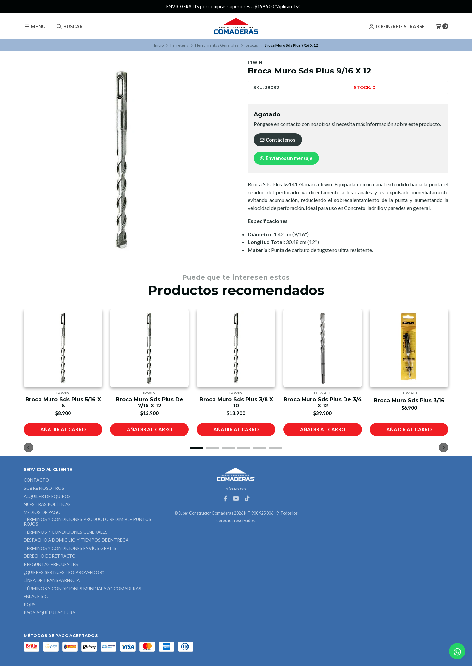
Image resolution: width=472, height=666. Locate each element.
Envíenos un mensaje (285, 158)
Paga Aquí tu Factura (49, 613)
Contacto (36, 480)
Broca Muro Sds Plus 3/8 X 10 (236, 402)
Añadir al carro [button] (63, 429)
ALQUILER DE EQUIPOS (47, 496)
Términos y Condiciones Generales (66, 532)
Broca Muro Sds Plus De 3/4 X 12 (323, 402)
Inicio (159, 45)
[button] (196, 448)
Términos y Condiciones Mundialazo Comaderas (82, 589)
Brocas (252, 45)
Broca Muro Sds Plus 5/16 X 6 (63, 402)
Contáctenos (277, 140)
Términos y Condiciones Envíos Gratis (70, 548)
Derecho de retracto (50, 556)
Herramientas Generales (217, 45)
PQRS (30, 605)
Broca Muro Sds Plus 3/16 (409, 400)
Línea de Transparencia (52, 580)
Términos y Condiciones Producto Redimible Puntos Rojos (87, 521)
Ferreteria (179, 45)
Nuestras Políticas (47, 504)
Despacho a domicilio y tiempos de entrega (76, 540)
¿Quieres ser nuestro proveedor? (64, 573)
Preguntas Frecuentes (51, 564)
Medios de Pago (42, 512)
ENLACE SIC (36, 596)
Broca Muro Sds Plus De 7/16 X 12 (149, 402)
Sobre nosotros (44, 488)
